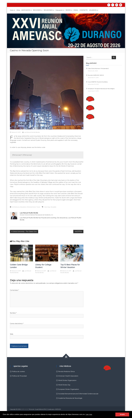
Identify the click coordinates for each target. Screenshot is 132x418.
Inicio (12, 10)
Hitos (18, 10)
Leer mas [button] (89, 414)
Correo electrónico (17, 323)
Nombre (13, 313)
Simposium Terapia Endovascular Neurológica (101, 88)
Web (11, 334)
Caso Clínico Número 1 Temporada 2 (98, 68)
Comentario (14, 290)
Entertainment (31, 207)
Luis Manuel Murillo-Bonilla (32, 132)
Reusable (53, 207)
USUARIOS (93, 10)
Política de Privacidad (19, 376)
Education (23, 207)
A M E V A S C (25, 409)
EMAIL (76, 10)
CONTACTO (84, 10)
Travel (38, 207)
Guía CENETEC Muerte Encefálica (98, 82)
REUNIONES (48, 10)
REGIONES (37, 10)
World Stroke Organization (67, 380)
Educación (59, 10)
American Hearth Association (68, 376)
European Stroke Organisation (68, 389)
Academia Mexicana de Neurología (70, 398)
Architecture (15, 207)
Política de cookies (18, 371)
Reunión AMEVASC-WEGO (96, 75)
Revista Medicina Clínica (66, 371)
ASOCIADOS (25, 10)
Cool (45, 207)
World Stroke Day (64, 385)
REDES (68, 10)
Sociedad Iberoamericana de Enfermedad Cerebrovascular (78, 394)
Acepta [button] (122, 414)
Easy (48, 207)
